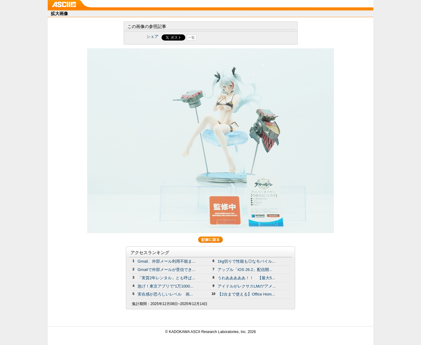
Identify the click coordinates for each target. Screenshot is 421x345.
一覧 (191, 37)
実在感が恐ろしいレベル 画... (165, 294)
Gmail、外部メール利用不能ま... (166, 261)
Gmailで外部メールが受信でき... (166, 269)
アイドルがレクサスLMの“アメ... (247, 286)
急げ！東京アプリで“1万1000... (165, 286)
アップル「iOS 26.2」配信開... (245, 269)
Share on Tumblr (233, 37)
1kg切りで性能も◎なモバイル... (246, 261)
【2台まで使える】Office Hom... (246, 294)
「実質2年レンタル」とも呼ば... (166, 278)
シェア (152, 36)
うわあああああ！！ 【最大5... (246, 278)
